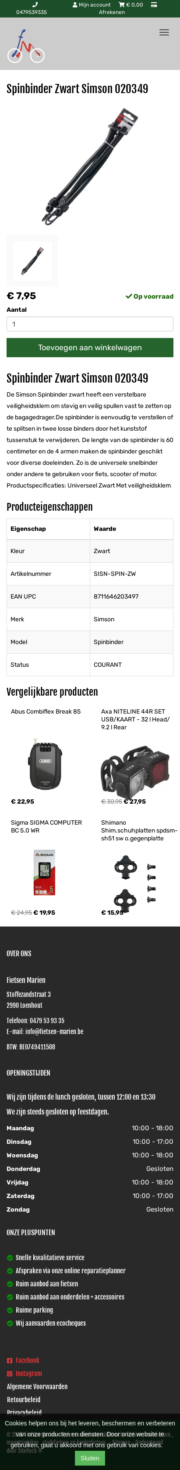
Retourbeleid (23, 1400)
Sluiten (90, 1458)
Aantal (17, 310)
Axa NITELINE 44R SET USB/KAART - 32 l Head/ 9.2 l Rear (136, 719)
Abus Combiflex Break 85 (46, 711)
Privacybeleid (24, 1413)
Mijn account (92, 5)
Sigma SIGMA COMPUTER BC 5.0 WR (47, 826)
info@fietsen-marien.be (54, 1031)
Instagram (24, 1373)
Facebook (23, 1360)
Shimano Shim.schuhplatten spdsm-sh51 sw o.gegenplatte (139, 830)
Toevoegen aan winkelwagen (90, 347)
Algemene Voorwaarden (37, 1387)
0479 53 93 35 (47, 1020)
